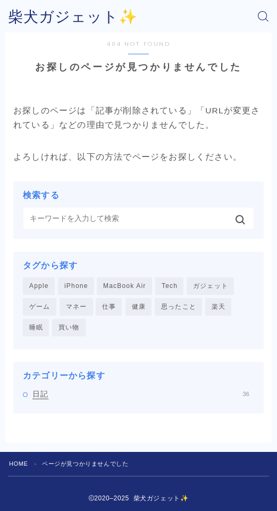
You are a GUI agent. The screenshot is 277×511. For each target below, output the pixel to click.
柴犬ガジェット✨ (73, 17)
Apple (39, 286)
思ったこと (178, 306)
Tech (170, 286)
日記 (140, 394)
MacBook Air (124, 286)
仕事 (109, 306)
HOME (18, 463)
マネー (76, 306)
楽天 (218, 306)
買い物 (69, 327)
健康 (139, 306)
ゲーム (40, 306)
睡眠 (36, 327)
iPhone (76, 286)
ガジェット (210, 286)
